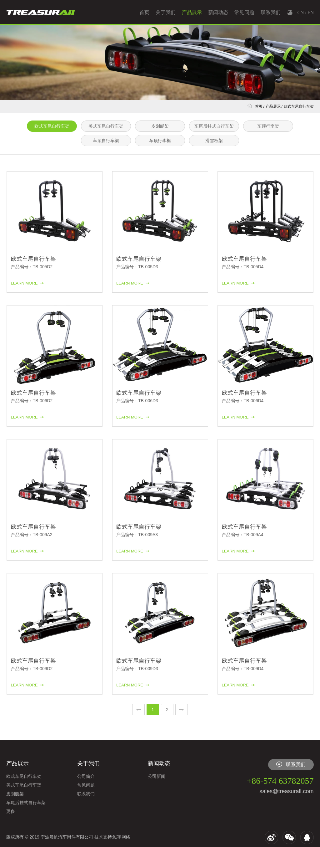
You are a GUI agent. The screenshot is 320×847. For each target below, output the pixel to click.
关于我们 (166, 12)
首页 (144, 12)
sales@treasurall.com (286, 791)
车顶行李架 (268, 126)
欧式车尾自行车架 (299, 106)
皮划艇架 (160, 126)
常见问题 (244, 12)
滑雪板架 (214, 140)
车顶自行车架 (106, 140)
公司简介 (86, 776)
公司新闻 (156, 776)
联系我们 (271, 12)
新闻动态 (218, 12)
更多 (10, 811)
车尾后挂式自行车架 (214, 126)
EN (311, 12)
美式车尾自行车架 (105, 126)
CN (300, 12)
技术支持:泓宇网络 (112, 836)
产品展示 (192, 12)
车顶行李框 (160, 140)
